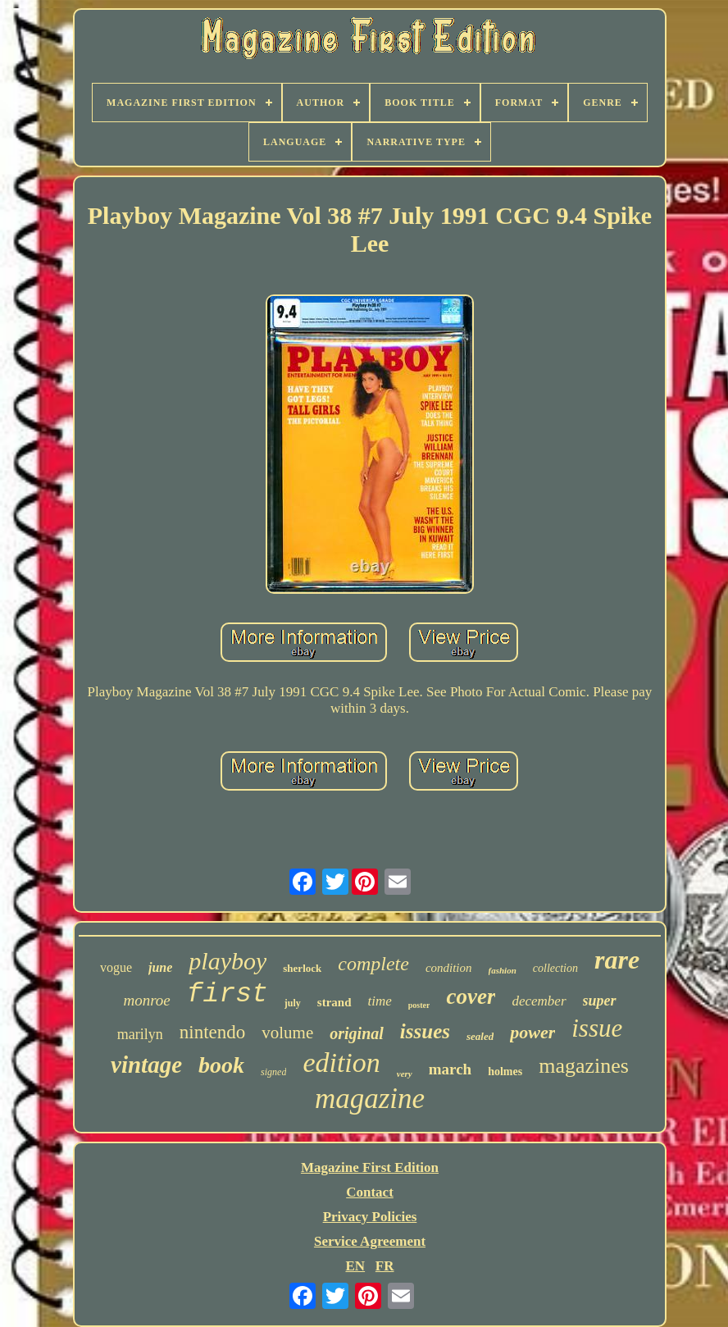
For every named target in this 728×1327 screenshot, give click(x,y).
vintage (146, 1064)
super (600, 1000)
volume (287, 1032)
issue (596, 1028)
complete (373, 963)
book (221, 1065)
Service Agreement (369, 1241)
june (160, 967)
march (450, 1069)
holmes (505, 1071)
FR (384, 1266)
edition (341, 1062)
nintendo (213, 1032)
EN (355, 1266)
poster (419, 1005)
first (227, 994)
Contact (370, 1192)
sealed (480, 1036)
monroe (146, 1000)
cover (470, 996)
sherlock (302, 968)
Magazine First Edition (370, 1167)
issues (425, 1031)
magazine (370, 1099)
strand (334, 1002)
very (404, 1073)
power (532, 1032)
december (539, 1001)
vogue (116, 967)
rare (616, 959)
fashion (502, 970)
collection (555, 968)
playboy (227, 960)
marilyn (140, 1034)
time (380, 1001)
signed (273, 1072)
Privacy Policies (370, 1216)
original (357, 1033)
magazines (584, 1066)
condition (448, 967)
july (292, 1003)
